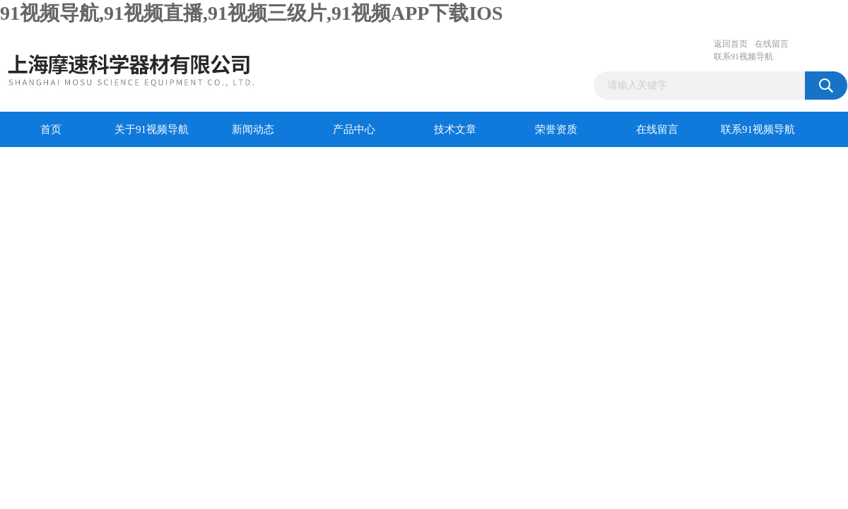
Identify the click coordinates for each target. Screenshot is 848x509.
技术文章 (455, 129)
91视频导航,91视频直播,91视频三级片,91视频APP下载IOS (251, 13)
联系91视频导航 (743, 57)
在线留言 (772, 44)
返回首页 (731, 44)
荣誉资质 (556, 129)
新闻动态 (253, 129)
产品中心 (354, 129)
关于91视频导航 (151, 129)
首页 (50, 129)
